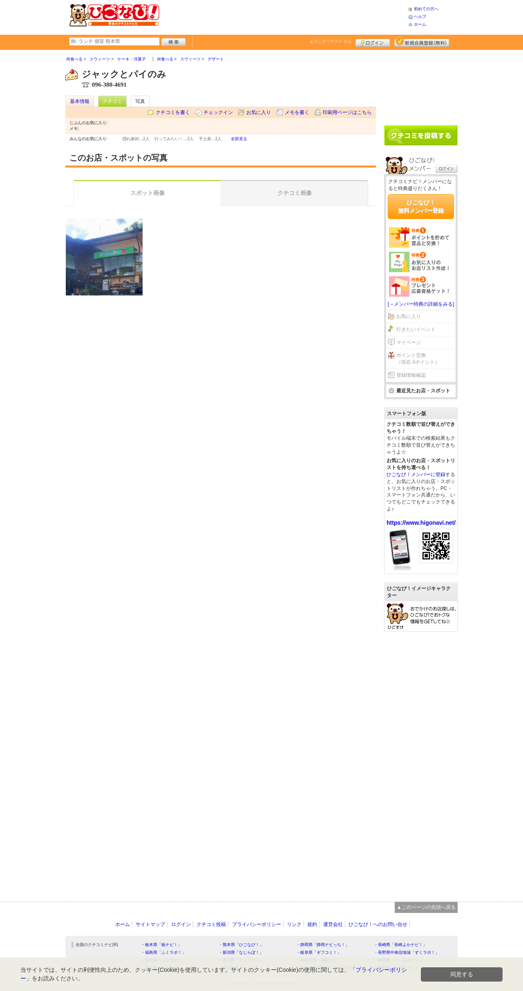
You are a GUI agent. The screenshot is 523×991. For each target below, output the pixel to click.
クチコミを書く (173, 112)
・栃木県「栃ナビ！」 (161, 944)
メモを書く (297, 112)
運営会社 (333, 924)
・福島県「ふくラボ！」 (163, 952)
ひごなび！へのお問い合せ (378, 924)
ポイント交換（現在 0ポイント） (418, 358)
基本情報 (79, 101)
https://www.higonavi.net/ (421, 522)
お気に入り (258, 112)
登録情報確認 (411, 375)
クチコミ (112, 101)
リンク (294, 924)
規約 (312, 924)
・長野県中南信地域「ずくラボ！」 (406, 952)
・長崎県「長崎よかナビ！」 (400, 944)
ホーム (420, 24)
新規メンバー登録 (421, 41)
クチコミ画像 (294, 193)
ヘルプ (420, 16)
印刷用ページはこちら (347, 112)
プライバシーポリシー (256, 924)
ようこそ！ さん (331, 41)
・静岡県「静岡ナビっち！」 (322, 944)
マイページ (408, 342)
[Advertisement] (283, 16)
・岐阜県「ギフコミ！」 (318, 952)
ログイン (372, 41)
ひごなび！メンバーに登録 (416, 474)
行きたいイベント (416, 329)
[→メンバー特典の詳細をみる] (421, 304)
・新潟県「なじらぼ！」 (241, 952)
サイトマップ (150, 924)
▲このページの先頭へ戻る (426, 907)
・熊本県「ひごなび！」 (241, 944)
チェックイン (218, 112)
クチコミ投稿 (211, 924)
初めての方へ (426, 9)
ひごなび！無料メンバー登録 (421, 206)
